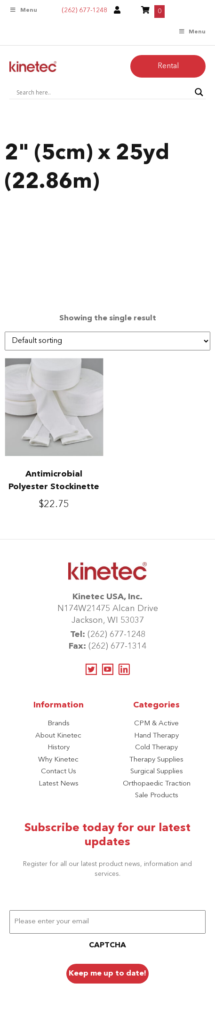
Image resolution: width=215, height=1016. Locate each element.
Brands (59, 723)
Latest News (59, 783)
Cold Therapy (156, 747)
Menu (23, 10)
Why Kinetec (58, 759)
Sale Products (156, 795)
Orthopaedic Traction (157, 783)
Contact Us (58, 771)
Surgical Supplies (156, 771)
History (59, 747)
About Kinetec (58, 735)
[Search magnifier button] (199, 92)
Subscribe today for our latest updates (107, 835)
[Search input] (103, 92)
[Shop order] (107, 341)
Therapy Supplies (156, 759)
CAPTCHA (107, 945)
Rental (168, 66)
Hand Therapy (156, 735)
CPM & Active (156, 723)
